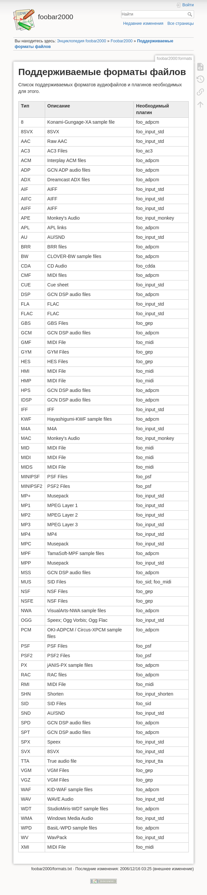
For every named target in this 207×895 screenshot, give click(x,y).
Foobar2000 (121, 41)
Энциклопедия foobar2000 (81, 41)
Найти (190, 14)
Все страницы (181, 23)
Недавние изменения (143, 23)
